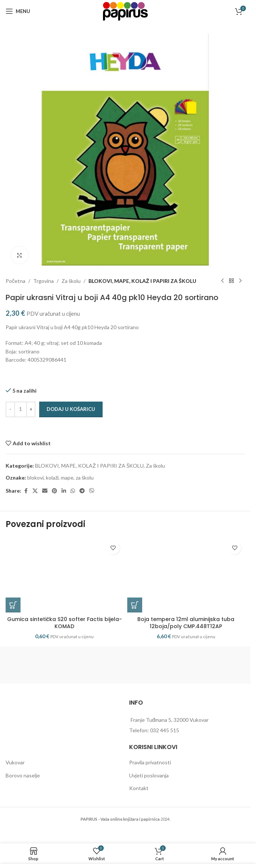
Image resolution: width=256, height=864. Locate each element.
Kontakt (139, 788)
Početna (15, 281)
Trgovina (43, 281)
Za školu (71, 281)
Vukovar (15, 762)
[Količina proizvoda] (20, 409)
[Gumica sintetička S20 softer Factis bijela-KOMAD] (65, 575)
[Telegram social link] (82, 491)
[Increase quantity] (30, 409)
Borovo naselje (23, 775)
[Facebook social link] (25, 491)
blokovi (35, 477)
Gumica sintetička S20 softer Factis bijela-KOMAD (64, 622)
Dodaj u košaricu (71, 409)
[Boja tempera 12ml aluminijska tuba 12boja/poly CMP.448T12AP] (186, 575)
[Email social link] (45, 491)
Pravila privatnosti (150, 762)
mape (67, 477)
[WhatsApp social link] (72, 491)
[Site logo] (125, 10)
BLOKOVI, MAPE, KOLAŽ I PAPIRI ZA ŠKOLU (142, 281)
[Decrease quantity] (10, 409)
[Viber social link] (92, 491)
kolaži (52, 477)
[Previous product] (222, 281)
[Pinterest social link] (54, 491)
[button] (13, 605)
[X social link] (35, 491)
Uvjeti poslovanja (149, 775)
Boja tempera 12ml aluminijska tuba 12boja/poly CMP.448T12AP (185, 622)
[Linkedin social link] (63, 491)
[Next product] (240, 281)
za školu (85, 477)
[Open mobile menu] (18, 11)
